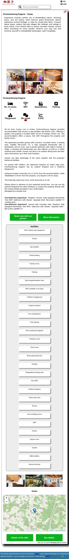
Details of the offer (19, 538)
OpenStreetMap (60, 530)
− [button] (6, 502)
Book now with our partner (23, 217)
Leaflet (51, 530)
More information (51, 217)
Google (37, 554)
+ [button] (6, 498)
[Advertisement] (34, 50)
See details (49, 538)
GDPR (48, 556)
